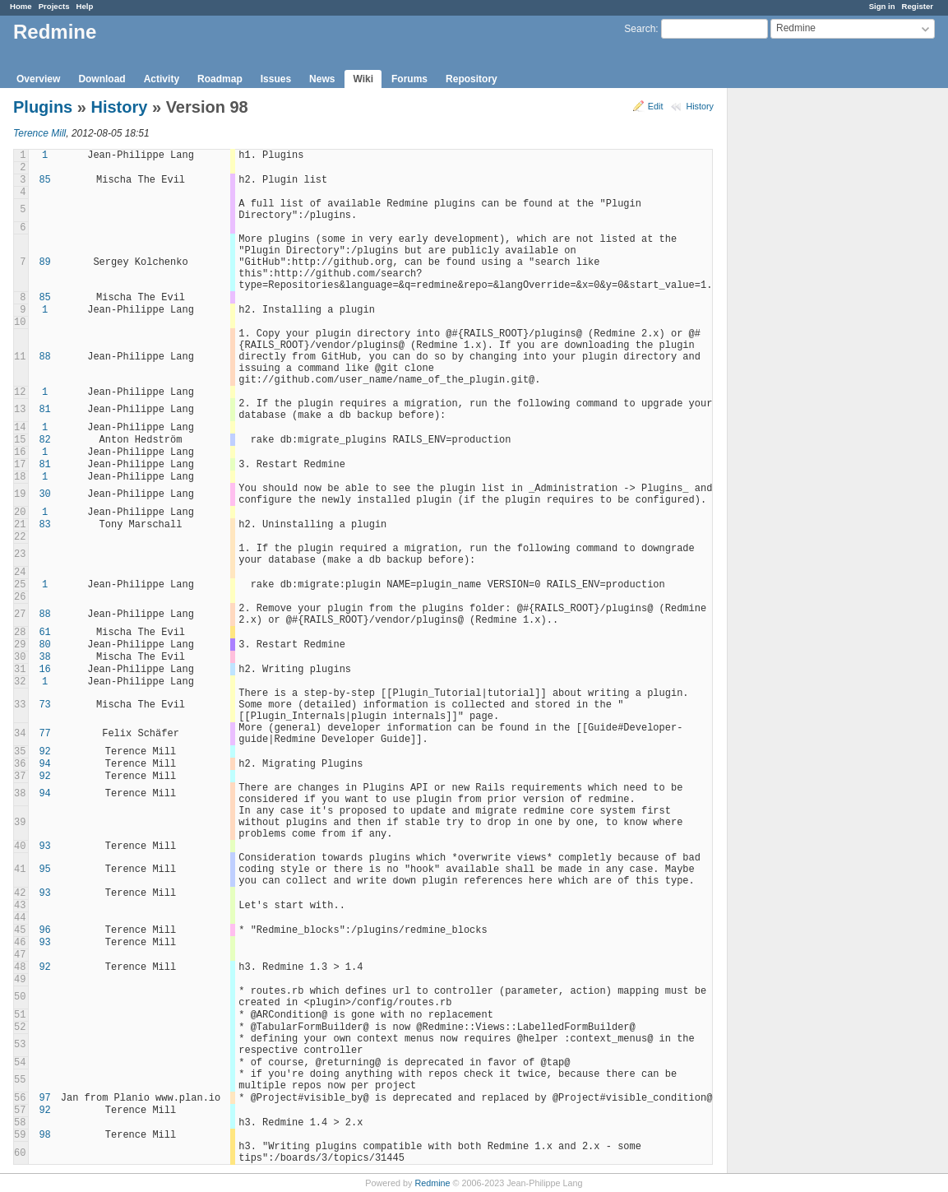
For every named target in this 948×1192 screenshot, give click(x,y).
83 (44, 525)
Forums (409, 79)
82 (44, 440)
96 (44, 930)
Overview (38, 79)
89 (44, 262)
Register (917, 6)
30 (44, 494)
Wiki (363, 79)
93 (44, 846)
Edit (656, 106)
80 (44, 645)
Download (101, 79)
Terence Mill (39, 133)
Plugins (42, 107)
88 (44, 357)
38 (44, 657)
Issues (276, 79)
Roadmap (220, 79)
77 (44, 734)
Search (639, 29)
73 (44, 705)
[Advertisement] (810, 346)
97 (44, 1098)
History (700, 106)
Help (85, 6)
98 (44, 1135)
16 (44, 669)
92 (44, 752)
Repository (471, 79)
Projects (54, 6)
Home (21, 6)
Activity (161, 79)
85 (44, 180)
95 (44, 869)
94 (44, 764)
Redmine (432, 1183)
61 (44, 632)
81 (44, 409)
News (322, 79)
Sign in (882, 6)
